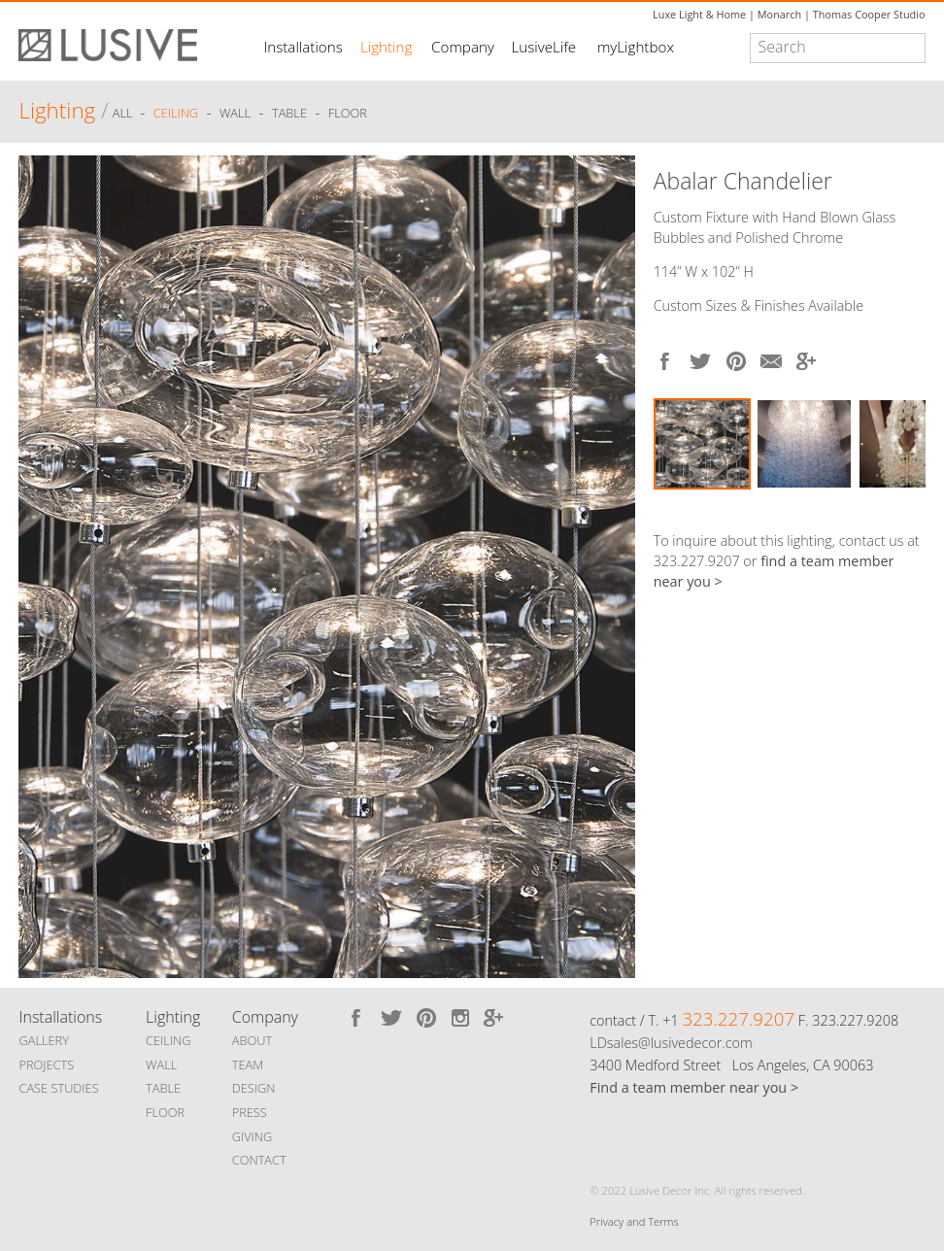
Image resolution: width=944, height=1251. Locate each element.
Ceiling (176, 113)
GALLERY (43, 1040)
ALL (124, 113)
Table (289, 113)
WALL (161, 1064)
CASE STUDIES (58, 1088)
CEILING (168, 1040)
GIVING (252, 1136)
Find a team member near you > (694, 1087)
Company (462, 46)
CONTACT (259, 1159)
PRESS (249, 1112)
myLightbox (635, 46)
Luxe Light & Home (699, 14)
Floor (347, 113)
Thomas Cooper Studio (869, 14)
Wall (235, 113)
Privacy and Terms (634, 1221)
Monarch (779, 14)
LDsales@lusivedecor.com (671, 1042)
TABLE (163, 1088)
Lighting (386, 46)
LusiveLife (543, 46)
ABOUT (252, 1040)
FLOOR (165, 1112)
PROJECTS (46, 1064)
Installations (302, 46)
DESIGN (254, 1088)
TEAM (248, 1064)
